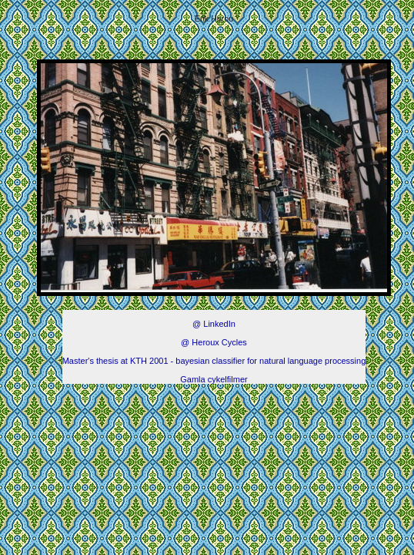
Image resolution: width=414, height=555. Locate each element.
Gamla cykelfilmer (213, 379)
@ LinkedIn (213, 323)
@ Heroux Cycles (214, 342)
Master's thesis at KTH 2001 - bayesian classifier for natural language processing (214, 360)
